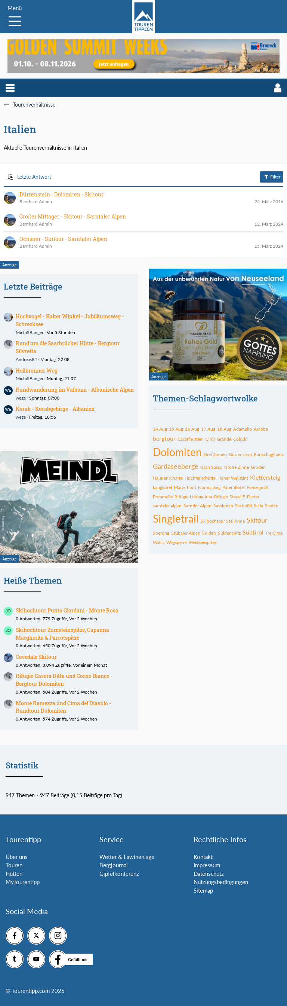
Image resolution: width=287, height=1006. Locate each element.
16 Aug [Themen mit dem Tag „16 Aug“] (192, 429)
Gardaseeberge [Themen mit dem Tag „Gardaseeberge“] (175, 466)
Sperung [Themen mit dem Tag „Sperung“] (161, 533)
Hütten (14, 873)
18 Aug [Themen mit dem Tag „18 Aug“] (224, 429)
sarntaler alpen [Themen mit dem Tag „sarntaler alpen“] (167, 505)
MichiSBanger (29, 332)
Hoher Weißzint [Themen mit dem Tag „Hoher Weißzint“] (232, 478)
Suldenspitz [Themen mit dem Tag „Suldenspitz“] (229, 533)
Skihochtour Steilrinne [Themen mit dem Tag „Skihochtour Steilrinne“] (223, 521)
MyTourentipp (23, 881)
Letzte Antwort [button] (34, 177)
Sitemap (203, 890)
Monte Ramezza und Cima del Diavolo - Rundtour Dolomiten (63, 707)
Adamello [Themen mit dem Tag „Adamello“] (242, 429)
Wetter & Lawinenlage (126, 856)
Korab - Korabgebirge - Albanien (55, 408)
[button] (10, 88)
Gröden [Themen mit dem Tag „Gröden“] (258, 467)
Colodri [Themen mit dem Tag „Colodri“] (240, 439)
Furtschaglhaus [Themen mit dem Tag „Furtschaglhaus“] (269, 454)
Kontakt (203, 856)
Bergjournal (113, 865)
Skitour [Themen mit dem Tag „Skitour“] (257, 520)
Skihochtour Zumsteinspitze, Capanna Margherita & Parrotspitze (62, 633)
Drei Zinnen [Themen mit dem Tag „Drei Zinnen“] (215, 454)
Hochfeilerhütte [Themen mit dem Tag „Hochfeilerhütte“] (200, 478)
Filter (271, 177)
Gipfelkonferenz (119, 873)
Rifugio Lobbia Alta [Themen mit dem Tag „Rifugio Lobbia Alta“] (193, 496)
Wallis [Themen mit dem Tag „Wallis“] (158, 542)
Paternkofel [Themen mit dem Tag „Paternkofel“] (233, 487)
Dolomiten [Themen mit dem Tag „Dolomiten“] (177, 452)
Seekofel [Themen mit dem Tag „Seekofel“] (243, 505)
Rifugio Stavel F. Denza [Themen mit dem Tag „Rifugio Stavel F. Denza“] (236, 496)
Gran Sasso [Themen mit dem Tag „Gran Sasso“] (211, 467)
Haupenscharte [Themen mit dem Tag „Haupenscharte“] (168, 478)
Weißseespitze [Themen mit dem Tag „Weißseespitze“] (202, 542)
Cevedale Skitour (36, 656)
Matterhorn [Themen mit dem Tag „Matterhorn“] (185, 487)
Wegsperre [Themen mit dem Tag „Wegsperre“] (176, 542)
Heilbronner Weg (37, 370)
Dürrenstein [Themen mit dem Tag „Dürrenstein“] (240, 454)
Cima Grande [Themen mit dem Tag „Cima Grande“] (218, 439)
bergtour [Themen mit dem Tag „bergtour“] (164, 438)
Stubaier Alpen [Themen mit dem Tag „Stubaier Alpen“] (185, 533)
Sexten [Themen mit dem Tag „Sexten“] (271, 505)
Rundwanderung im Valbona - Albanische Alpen (75, 389)
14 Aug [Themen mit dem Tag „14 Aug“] (160, 429)
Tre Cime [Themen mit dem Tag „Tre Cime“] (274, 533)
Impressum (207, 865)
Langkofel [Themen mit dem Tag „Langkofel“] (162, 487)
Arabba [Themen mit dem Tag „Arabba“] (261, 429)
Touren (14, 865)
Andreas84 (26, 359)
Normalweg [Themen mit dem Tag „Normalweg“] (209, 487)
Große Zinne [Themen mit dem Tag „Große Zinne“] (236, 467)
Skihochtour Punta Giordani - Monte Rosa (67, 610)
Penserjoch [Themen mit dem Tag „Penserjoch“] (257, 487)
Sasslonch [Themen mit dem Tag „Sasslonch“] (223, 505)
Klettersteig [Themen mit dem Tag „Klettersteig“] (265, 477)
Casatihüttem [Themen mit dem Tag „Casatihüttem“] (191, 439)
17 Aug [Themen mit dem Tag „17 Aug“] (208, 429)
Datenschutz (209, 873)
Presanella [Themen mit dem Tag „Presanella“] (163, 496)
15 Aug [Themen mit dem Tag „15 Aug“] (176, 429)
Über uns (17, 856)
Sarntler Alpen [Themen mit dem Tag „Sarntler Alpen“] (197, 505)
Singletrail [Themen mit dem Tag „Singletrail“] (176, 518)
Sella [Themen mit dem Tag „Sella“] (258, 505)
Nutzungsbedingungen (221, 881)
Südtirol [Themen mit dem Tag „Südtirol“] (253, 532)
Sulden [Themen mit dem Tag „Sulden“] (209, 533)
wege (21, 398)
